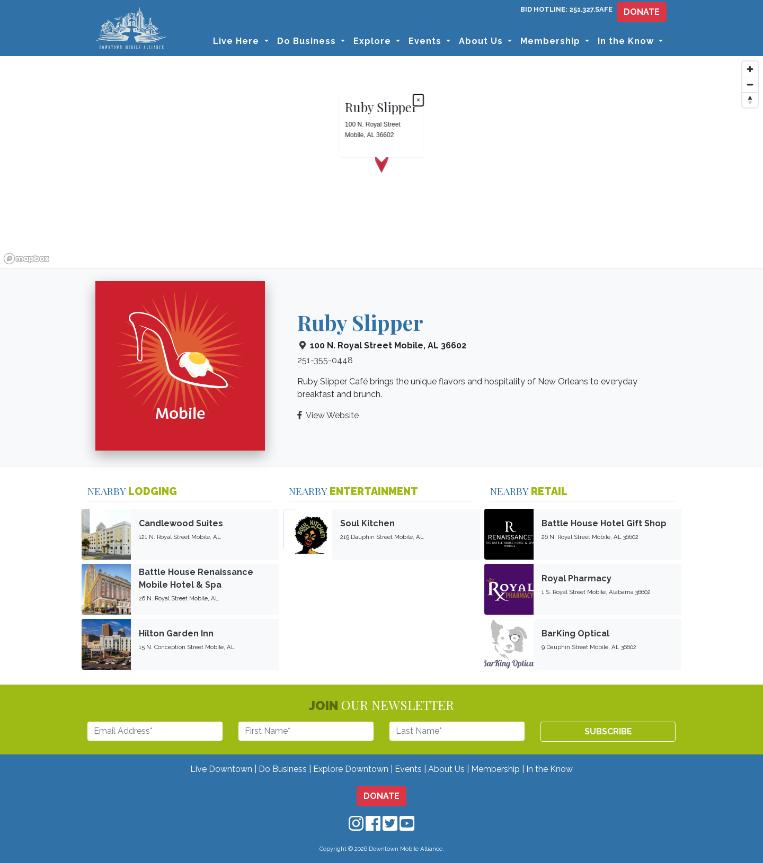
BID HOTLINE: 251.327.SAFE (566, 9)
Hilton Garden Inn (176, 633)
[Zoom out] (750, 84)
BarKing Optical (575, 633)
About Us (446, 769)
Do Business (283, 769)
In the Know (549, 769)
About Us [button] (482, 41)
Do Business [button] (308, 41)
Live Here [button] (237, 41)
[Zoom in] (750, 69)
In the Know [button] (627, 41)
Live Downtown (221, 769)
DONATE (642, 12)
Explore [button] (373, 41)
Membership (495, 769)
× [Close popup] (418, 100)
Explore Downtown (350, 769)
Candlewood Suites (181, 523)
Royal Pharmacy (576, 578)
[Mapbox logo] (26, 259)
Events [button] (426, 41)
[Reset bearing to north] (750, 99)
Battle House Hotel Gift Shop (604, 523)
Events (408, 769)
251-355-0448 (325, 360)
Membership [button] (551, 41)
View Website (332, 415)
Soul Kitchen (367, 523)
